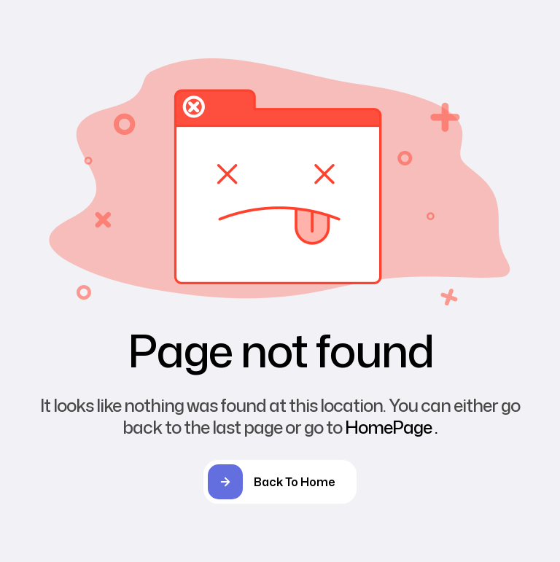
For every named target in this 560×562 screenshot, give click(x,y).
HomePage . (391, 427)
